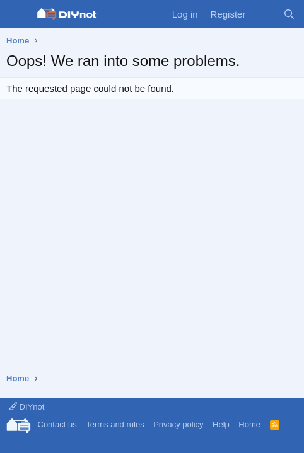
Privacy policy (178, 424)
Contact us (57, 424)
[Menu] (17, 14)
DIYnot (26, 406)
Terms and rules (115, 424)
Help (221, 424)
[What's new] (264, 14)
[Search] (289, 14)
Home (249, 424)
